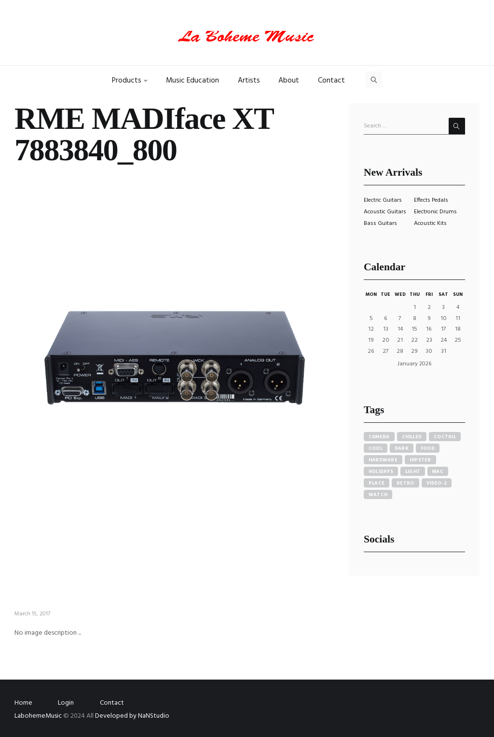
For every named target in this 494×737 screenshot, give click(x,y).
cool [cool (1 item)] (376, 448)
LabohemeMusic (38, 716)
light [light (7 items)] (412, 471)
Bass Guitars (380, 223)
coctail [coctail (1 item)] (445, 437)
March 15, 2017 (32, 614)
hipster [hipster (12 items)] (420, 460)
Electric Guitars (383, 200)
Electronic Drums (435, 212)
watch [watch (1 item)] (378, 495)
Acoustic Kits (430, 223)
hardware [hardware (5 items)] (383, 460)
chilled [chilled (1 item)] (412, 437)
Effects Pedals (431, 200)
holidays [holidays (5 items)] (381, 471)
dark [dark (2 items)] (402, 448)
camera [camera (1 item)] (379, 437)
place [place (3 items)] (376, 483)
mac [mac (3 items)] (437, 471)
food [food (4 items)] (428, 448)
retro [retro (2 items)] (405, 483)
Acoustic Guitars (385, 212)
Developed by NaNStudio (132, 716)
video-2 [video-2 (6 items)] (436, 483)
